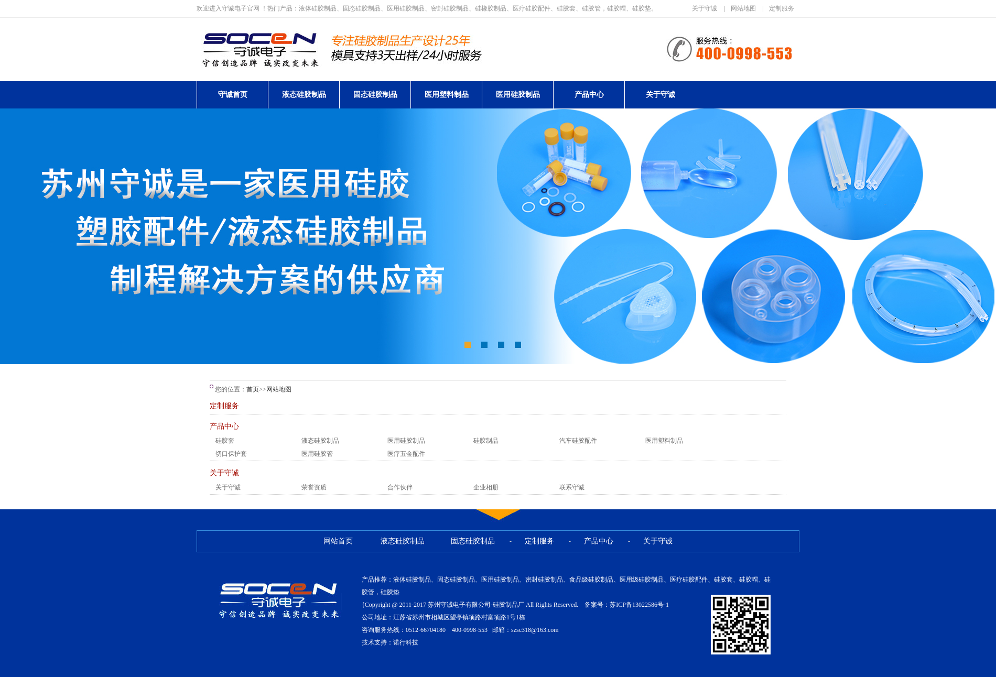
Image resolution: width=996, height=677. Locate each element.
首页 (252, 389)
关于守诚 (704, 8)
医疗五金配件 (406, 453)
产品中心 (589, 95)
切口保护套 (231, 453)
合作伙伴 (400, 487)
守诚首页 (232, 95)
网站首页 (338, 541)
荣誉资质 (314, 487)
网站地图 (743, 8)
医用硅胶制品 (518, 95)
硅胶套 (224, 440)
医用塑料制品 (447, 95)
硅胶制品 (486, 440)
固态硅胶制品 (375, 95)
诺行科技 (405, 642)
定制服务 (781, 8)
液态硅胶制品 (304, 95)
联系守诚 (571, 487)
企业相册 (486, 487)
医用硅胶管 (317, 453)
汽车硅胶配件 (578, 440)
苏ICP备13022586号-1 (639, 604)
